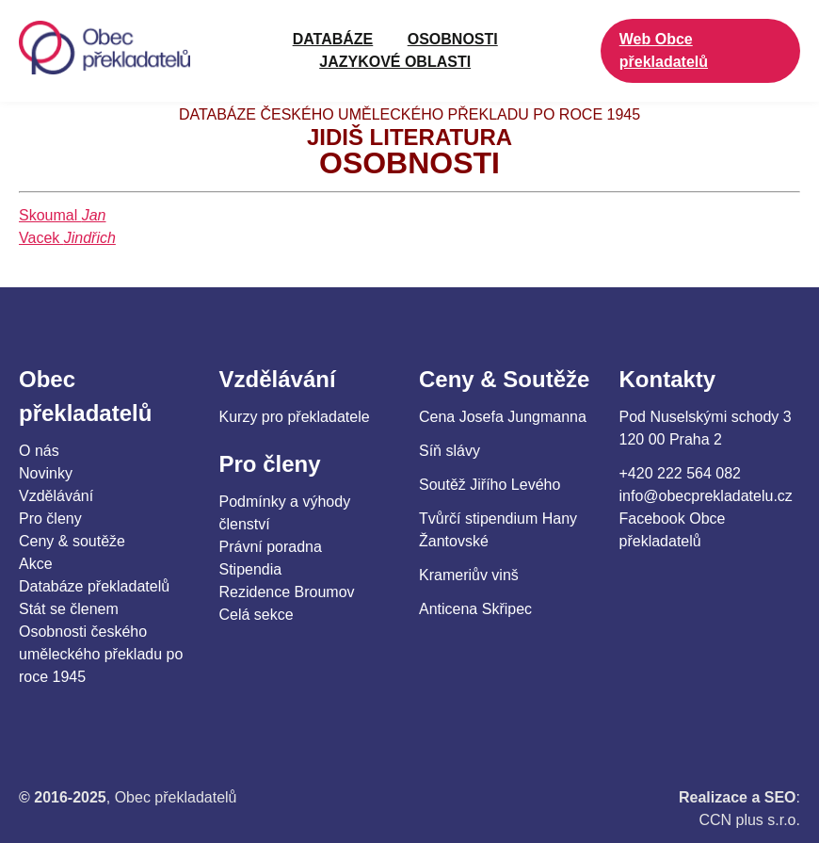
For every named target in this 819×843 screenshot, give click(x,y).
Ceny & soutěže (72, 541)
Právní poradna (270, 547)
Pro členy (50, 519)
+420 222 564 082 (680, 473)
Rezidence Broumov (287, 592)
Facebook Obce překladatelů (672, 530)
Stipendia (250, 569)
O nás (39, 451)
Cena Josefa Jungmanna (502, 417)
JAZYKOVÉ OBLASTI (395, 62)
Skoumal (62, 215)
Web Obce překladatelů (663, 50)
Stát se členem (69, 609)
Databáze (333, 39)
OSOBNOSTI (453, 39)
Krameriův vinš (469, 575)
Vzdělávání (56, 496)
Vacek (67, 238)
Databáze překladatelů (94, 586)
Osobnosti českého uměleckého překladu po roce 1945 (101, 654)
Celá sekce (256, 615)
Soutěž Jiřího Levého (489, 485)
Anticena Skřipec (475, 609)
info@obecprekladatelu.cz (706, 496)
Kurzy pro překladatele (294, 417)
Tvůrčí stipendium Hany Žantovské (498, 530)
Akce (36, 564)
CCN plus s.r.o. (749, 820)
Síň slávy (449, 451)
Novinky (45, 473)
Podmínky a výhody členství (285, 513)
